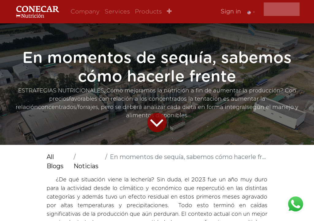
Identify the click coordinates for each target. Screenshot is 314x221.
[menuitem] (85, 12)
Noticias (86, 166)
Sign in (230, 12)
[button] (169, 12)
